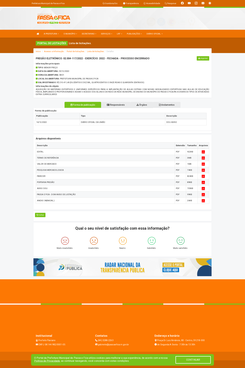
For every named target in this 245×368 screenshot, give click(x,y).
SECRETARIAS (89, 34)
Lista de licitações (95, 51)
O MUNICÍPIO (70, 34)
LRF (119, 34)
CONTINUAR (193, 359)
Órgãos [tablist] (142, 105)
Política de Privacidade (47, 360)
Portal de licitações (75, 51)
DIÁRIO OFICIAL (155, 34)
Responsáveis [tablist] (115, 105)
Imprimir (203, 58)
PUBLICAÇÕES (134, 34)
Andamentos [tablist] (169, 105)
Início (38, 51)
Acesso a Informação (54, 51)
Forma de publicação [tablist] (80, 105)
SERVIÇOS (106, 34)
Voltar (40, 215)
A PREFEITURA (51, 34)
